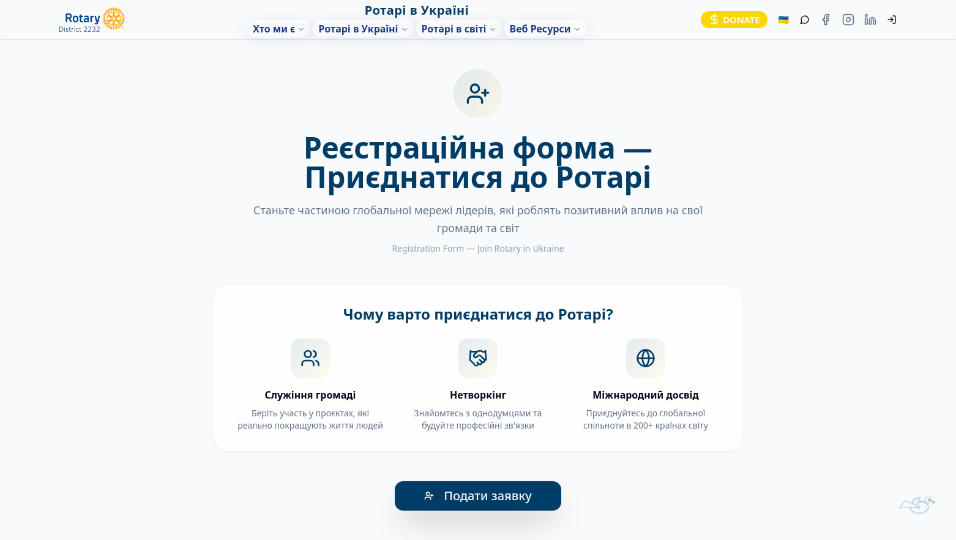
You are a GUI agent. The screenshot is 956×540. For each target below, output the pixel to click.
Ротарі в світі (459, 29)
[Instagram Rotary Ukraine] (848, 19)
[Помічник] (805, 20)
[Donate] (734, 20)
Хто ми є (279, 29)
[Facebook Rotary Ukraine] (826, 19)
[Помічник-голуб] (916, 494)
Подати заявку (478, 495)
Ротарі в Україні (363, 29)
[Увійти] (892, 20)
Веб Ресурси (545, 29)
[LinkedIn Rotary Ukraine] (870, 19)
